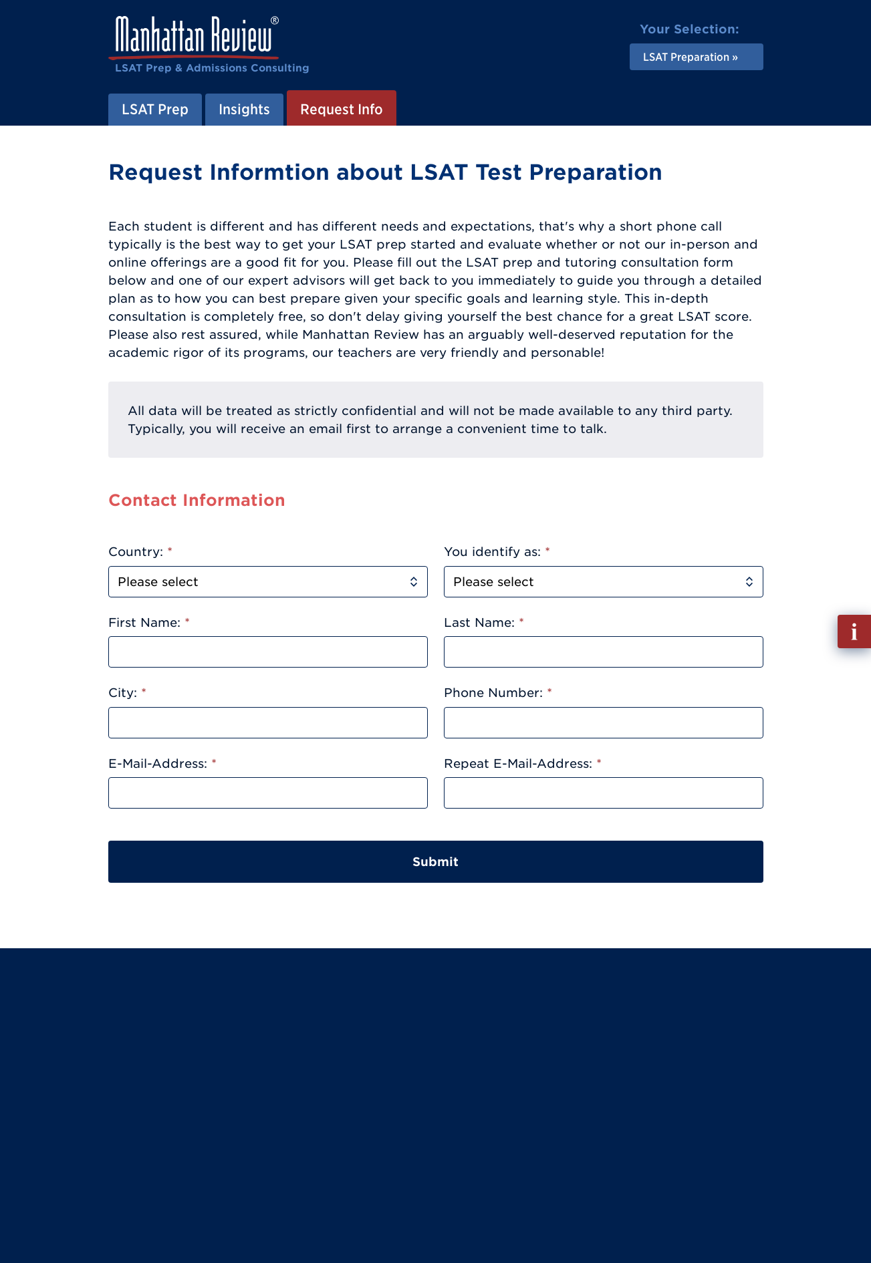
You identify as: (497, 552)
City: (127, 693)
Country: (140, 552)
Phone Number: (498, 693)
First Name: (149, 622)
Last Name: (484, 622)
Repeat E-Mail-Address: (523, 763)
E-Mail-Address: (162, 763)
